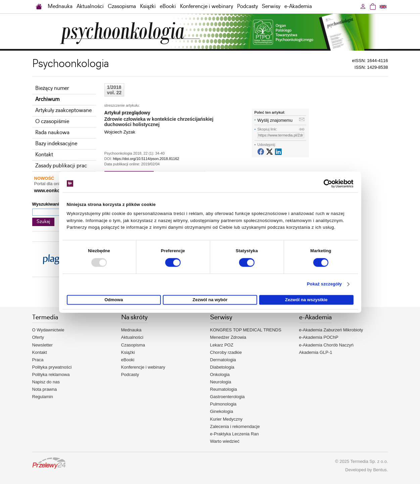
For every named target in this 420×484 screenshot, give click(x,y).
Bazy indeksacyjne (56, 144)
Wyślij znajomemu (275, 120)
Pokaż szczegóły (324, 284)
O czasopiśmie (52, 121)
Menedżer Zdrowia (228, 337)
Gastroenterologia (227, 396)
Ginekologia (221, 411)
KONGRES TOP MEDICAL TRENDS (245, 329)
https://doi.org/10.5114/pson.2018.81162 (146, 159)
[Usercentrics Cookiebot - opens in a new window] (324, 183)
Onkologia (220, 374)
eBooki (168, 6)
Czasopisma (122, 6)
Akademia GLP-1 (315, 352)
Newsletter (42, 344)
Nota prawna (44, 389)
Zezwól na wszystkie (306, 299)
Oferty (38, 337)
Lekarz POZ (221, 344)
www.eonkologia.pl (55, 190)
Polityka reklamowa (51, 374)
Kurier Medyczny (226, 419)
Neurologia (220, 381)
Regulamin (42, 396)
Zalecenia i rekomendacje (235, 426)
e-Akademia (298, 6)
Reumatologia (223, 389)
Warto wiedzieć (225, 441)
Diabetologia (222, 367)
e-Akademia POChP (318, 337)
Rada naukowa (52, 133)
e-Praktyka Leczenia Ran (234, 433)
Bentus (379, 469)
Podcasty (247, 6)
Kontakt (44, 155)
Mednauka (60, 6)
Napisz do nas (46, 381)
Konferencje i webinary (206, 6)
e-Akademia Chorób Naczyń (326, 344)
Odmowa (113, 299)
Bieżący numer (52, 88)
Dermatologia (223, 359)
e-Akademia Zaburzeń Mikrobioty (331, 329)
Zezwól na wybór (210, 299)
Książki (148, 6)
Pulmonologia (223, 404)
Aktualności (90, 6)
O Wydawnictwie (48, 329)
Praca (38, 359)
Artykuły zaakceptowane (63, 110)
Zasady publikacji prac (61, 166)
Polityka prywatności (52, 367)
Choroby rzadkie (226, 352)
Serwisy (271, 6)
